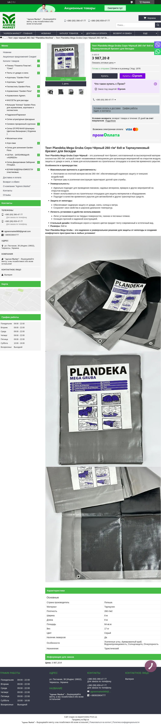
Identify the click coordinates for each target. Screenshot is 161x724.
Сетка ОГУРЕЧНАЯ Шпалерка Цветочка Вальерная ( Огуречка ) (21, 131)
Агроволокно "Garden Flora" (19, 91)
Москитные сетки (14, 138)
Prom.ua (93, 717)
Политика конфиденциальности (126, 722)
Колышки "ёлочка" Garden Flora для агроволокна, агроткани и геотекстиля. (21, 107)
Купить (104, 76)
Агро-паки (11, 143)
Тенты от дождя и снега (17, 73)
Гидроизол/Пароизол (16, 115)
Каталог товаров (11, 61)
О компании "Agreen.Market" (17, 186)
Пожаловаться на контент (100, 722)
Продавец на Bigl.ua (80, 720)
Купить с (132, 76)
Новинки (7, 52)
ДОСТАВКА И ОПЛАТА (96, 33)
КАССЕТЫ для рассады (17, 100)
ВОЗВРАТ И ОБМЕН (122, 33)
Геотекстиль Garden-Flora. (19, 86)
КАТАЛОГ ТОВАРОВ (69, 33)
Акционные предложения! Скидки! (19, 56)
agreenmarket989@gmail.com (17, 231)
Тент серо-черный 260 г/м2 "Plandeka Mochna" (31, 38)
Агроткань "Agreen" (15, 82)
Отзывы (7, 195)
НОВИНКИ (46, 33)
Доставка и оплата (12, 177)
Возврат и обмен (11, 182)
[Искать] (158, 25)
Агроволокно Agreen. (16, 95)
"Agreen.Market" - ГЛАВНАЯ (17, 33)
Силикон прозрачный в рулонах (21, 124)
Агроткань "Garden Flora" (18, 77)
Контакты (7, 190)
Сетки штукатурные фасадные (21, 119)
